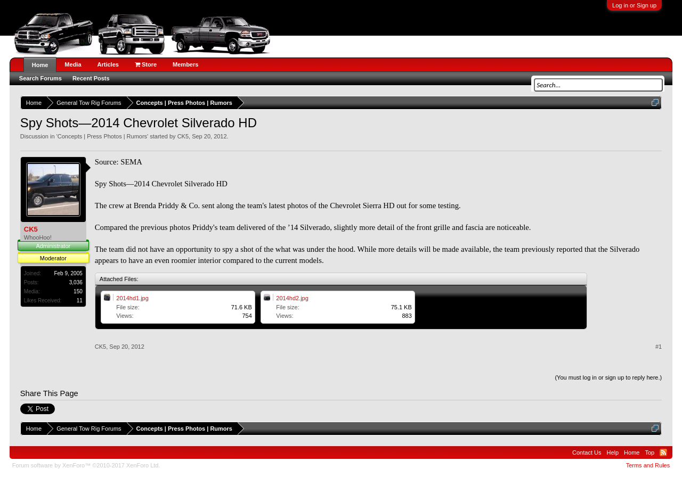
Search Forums (40, 78)
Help (612, 452)
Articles (108, 64)
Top (649, 452)
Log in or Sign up (634, 5)
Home (40, 65)
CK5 (183, 136)
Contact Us (586, 452)
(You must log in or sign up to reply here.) (608, 377)
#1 (658, 346)
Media (72, 64)
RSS (663, 452)
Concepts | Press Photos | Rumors (102, 136)
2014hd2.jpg (292, 298)
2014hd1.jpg (132, 298)
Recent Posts (91, 78)
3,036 (76, 282)
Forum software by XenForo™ (86, 465)
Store (146, 64)
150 (78, 291)
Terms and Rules (648, 465)
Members (185, 64)
